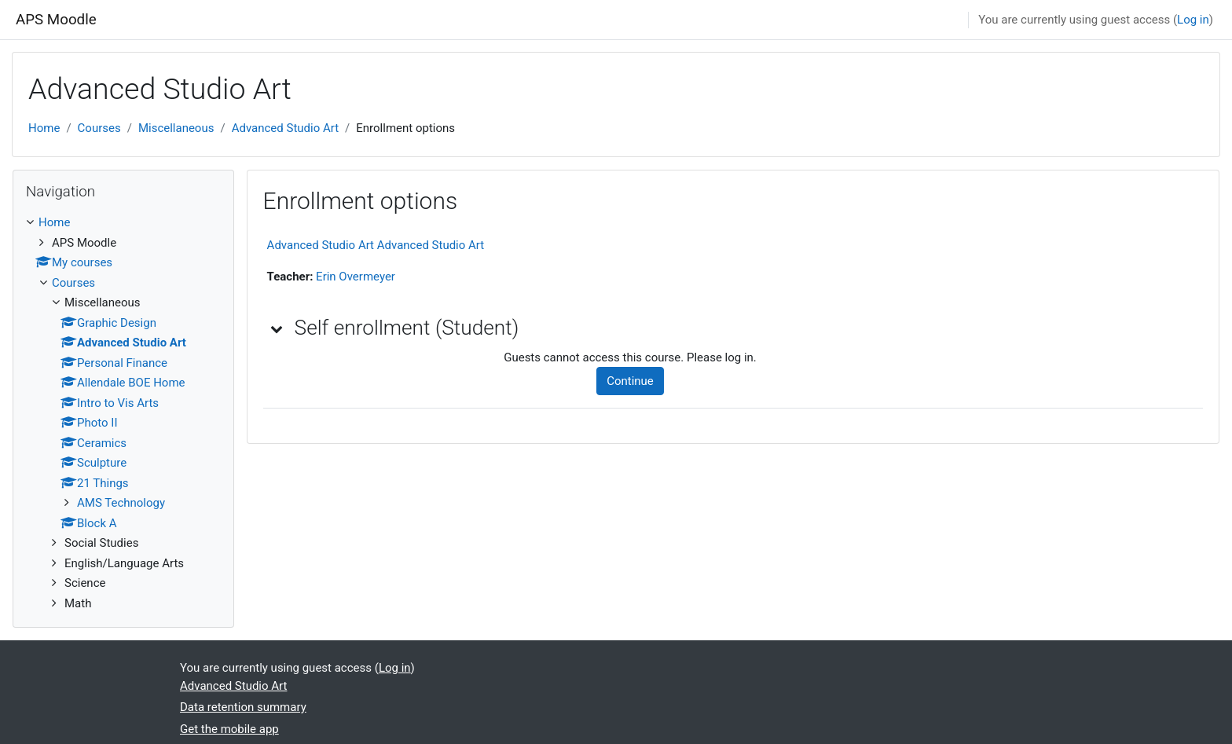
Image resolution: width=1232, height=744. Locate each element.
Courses (99, 128)
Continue (630, 381)
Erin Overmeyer (355, 276)
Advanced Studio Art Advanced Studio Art (376, 245)
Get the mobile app (229, 729)
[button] (277, 328)
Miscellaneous (176, 128)
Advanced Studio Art (285, 128)
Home (44, 128)
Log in (1193, 20)
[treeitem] (123, 413)
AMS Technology (121, 503)
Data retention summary (243, 707)
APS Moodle (56, 19)
